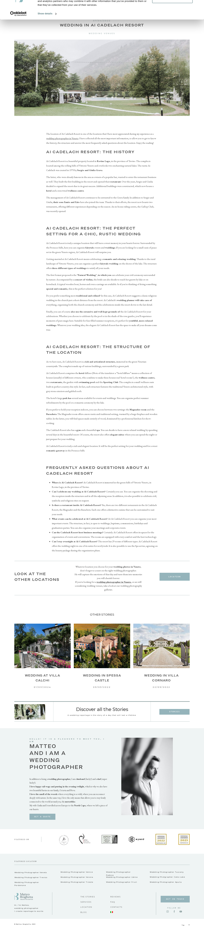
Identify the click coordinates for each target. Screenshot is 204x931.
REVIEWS (115, 897)
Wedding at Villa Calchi (42, 677)
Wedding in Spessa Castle (102, 677)
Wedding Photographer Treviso (30, 877)
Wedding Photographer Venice (76, 872)
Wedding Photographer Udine (122, 877)
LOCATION (86, 907)
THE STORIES (87, 897)
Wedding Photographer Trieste (76, 882)
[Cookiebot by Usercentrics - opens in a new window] (18, 31)
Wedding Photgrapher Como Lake (167, 877)
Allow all (172, 7)
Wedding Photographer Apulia (166, 882)
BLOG (83, 912)
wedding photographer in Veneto (62, 138)
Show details (45, 31)
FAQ (112, 902)
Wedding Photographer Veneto (30, 872)
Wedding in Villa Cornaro (161, 677)
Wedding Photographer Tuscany (167, 872)
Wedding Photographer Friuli (121, 882)
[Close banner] (200, 4)
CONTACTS (116, 907)
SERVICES (86, 902)
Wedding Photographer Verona (76, 877)
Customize (172, 16)
